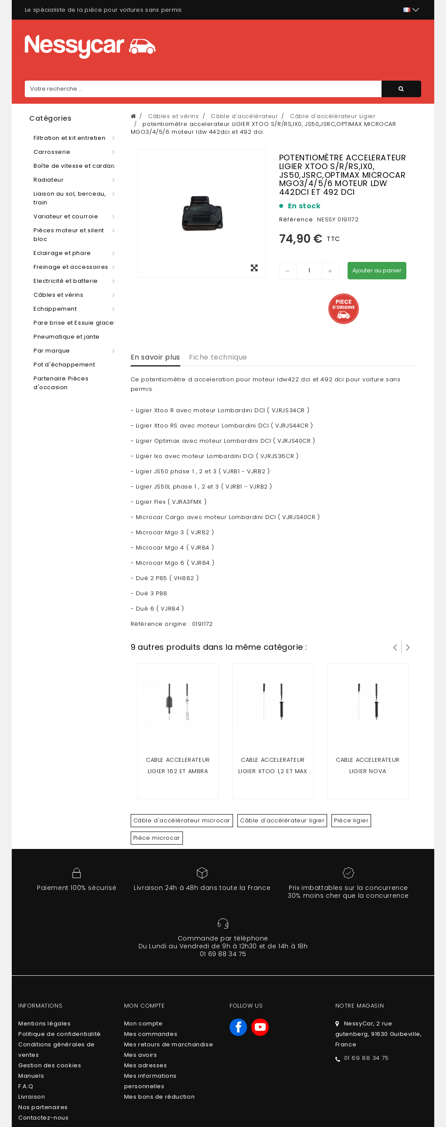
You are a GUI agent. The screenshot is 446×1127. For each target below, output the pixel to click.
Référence (296, 219)
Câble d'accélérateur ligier (282, 820)
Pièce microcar (156, 838)
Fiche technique (218, 357)
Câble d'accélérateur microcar (181, 820)
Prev (395, 646)
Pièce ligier (351, 820)
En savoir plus (155, 357)
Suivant (408, 646)
